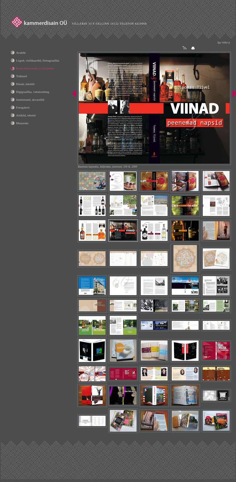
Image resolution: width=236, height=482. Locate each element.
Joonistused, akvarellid (30, 99)
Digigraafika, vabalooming (32, 91)
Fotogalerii (23, 107)
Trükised (21, 76)
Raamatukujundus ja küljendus (35, 68)
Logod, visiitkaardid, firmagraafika (37, 60)
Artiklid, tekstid (26, 115)
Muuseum (22, 123)
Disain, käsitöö (25, 84)
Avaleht (21, 52)
